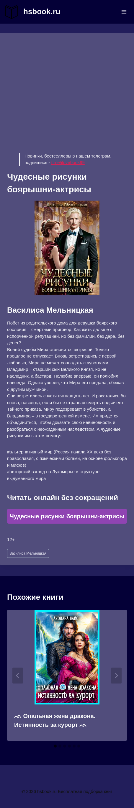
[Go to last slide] (17, 676)
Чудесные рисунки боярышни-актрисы (67, 516)
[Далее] (116, 676)
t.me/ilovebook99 (67, 162)
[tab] (55, 746)
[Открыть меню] (123, 11)
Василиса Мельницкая (28, 553)
